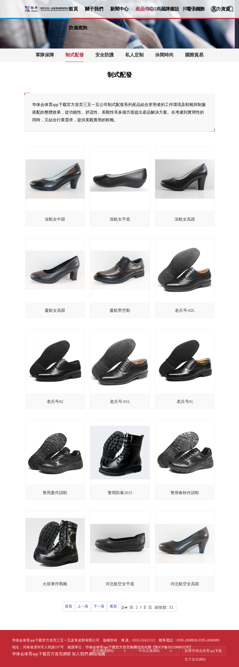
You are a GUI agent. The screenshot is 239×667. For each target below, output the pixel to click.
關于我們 (94, 8)
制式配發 (74, 54)
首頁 (73, 8)
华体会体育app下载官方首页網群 (41, 654)
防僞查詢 (78, 27)
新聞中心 (119, 8)
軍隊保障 (45, 54)
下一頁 (99, 606)
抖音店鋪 (192, 8)
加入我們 (80, 654)
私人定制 (134, 54)
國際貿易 (194, 54)
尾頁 (113, 606)
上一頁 (82, 606)
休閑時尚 (164, 54)
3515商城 (156, 8)
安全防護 (104, 54)
